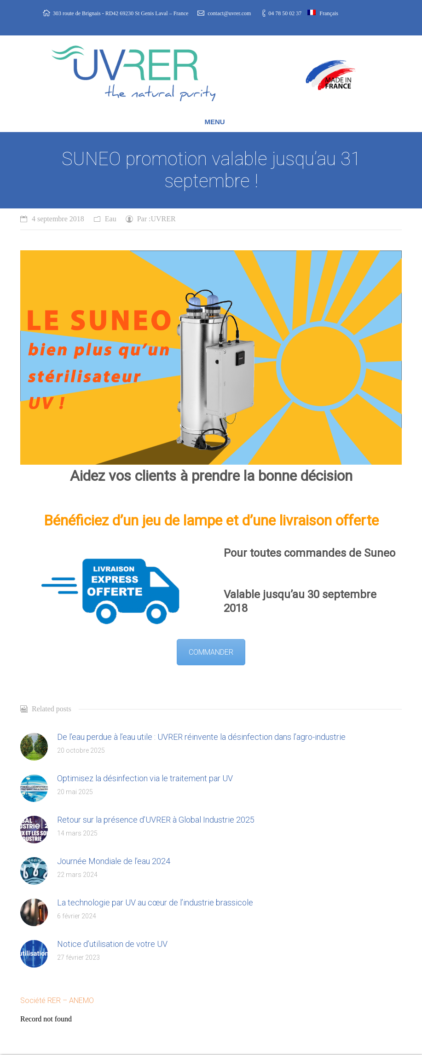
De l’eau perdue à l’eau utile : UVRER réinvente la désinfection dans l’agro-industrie (201, 737)
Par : (156, 219)
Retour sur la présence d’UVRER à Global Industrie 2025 (155, 819)
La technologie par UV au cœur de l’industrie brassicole (155, 902)
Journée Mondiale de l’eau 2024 (113, 861)
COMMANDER (211, 652)
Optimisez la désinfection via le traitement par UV (145, 778)
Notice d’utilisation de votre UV (112, 944)
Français (322, 13)
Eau (110, 219)
